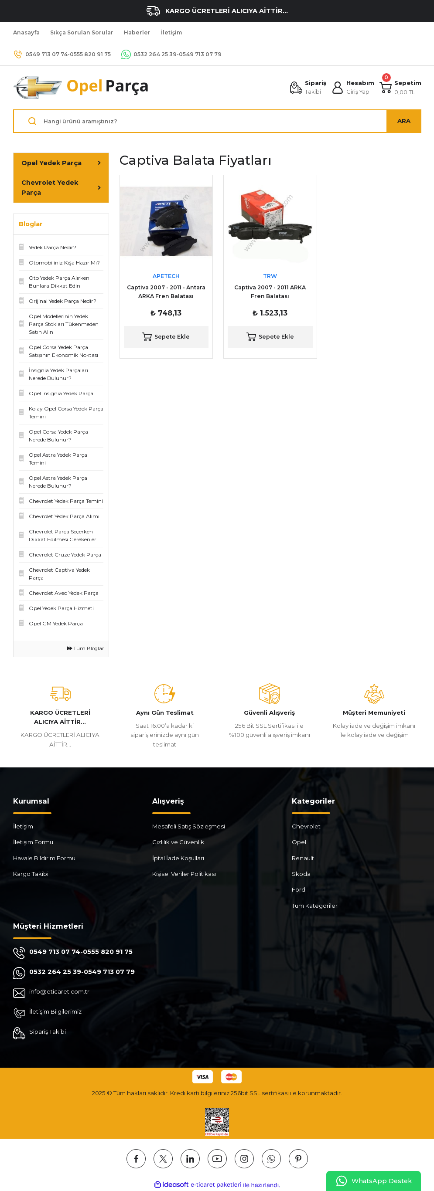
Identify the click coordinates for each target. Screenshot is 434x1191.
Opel (299, 841)
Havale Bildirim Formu (44, 858)
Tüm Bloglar (85, 648)
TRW (270, 276)
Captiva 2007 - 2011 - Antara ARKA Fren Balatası (166, 291)
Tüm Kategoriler (315, 905)
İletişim (23, 826)
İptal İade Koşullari (178, 858)
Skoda (301, 873)
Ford (298, 889)
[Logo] (81, 87)
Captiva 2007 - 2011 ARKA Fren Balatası (270, 291)
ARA (403, 120)
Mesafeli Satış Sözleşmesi (188, 826)
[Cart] (400, 87)
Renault (303, 858)
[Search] (217, 121)
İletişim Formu (33, 841)
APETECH (166, 276)
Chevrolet (306, 826)
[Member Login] (352, 87)
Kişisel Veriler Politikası (184, 873)
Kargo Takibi (30, 873)
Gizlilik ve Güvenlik (178, 841)
